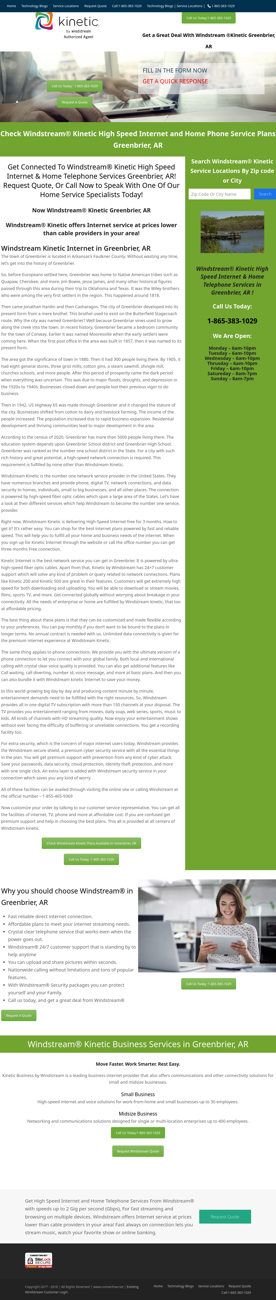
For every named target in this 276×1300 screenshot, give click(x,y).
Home (158, 1286)
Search (265, 194)
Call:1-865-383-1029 (236, 1292)
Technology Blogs (160, 6)
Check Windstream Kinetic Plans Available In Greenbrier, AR (91, 843)
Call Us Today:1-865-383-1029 (209, 18)
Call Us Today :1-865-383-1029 (91, 859)
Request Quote (240, 1286)
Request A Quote (75, 102)
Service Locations (189, 6)
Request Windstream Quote (138, 1151)
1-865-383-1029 (232, 321)
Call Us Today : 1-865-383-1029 (75, 86)
